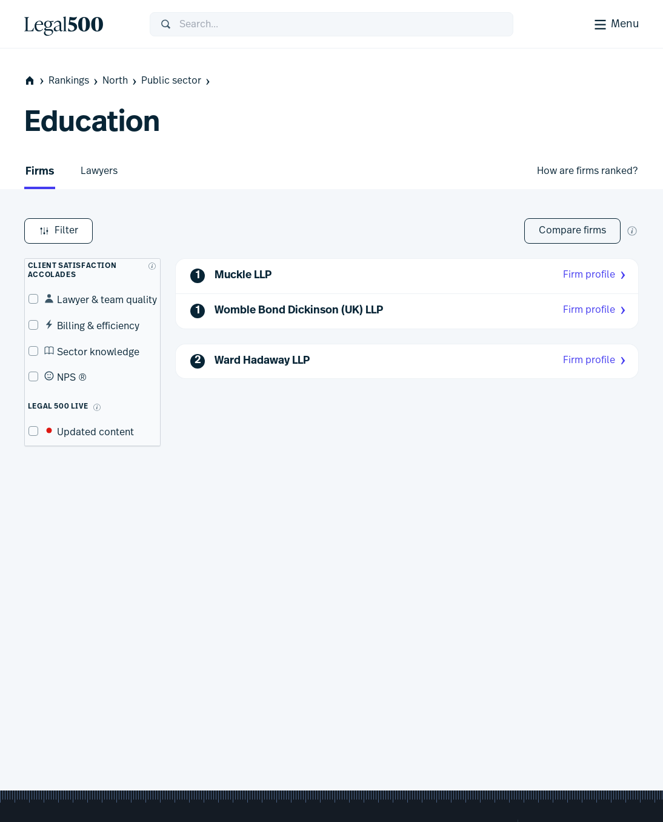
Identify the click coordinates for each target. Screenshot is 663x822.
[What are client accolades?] (148, 262)
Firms (39, 172)
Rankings (74, 81)
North (120, 81)
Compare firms (572, 230)
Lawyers (99, 171)
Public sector (176, 81)
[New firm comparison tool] (632, 231)
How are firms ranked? (587, 171)
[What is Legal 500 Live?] (93, 403)
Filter (58, 231)
